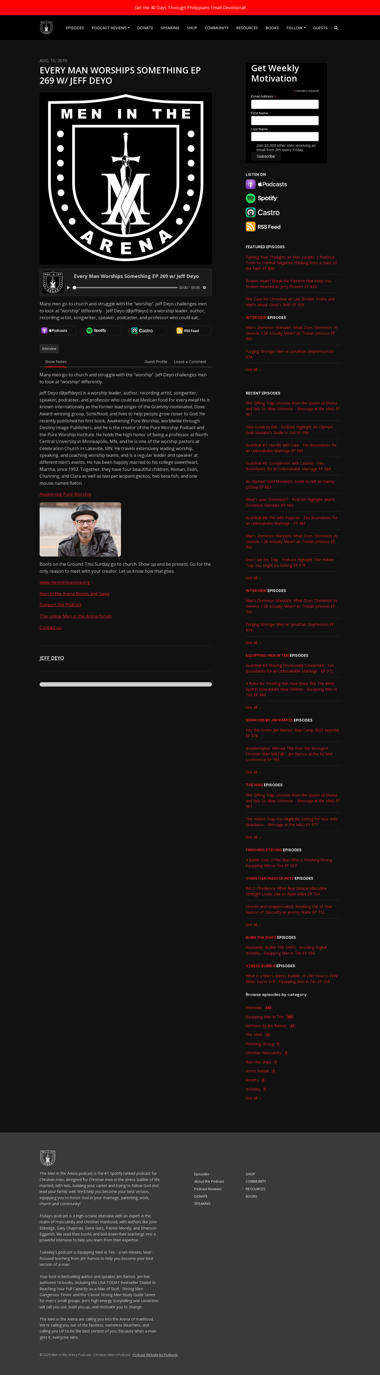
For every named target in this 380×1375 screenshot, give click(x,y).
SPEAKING (170, 27)
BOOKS (272, 27)
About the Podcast (209, 1181)
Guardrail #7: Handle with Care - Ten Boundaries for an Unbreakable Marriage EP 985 (291, 447)
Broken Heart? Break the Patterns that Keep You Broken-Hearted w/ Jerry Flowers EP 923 (288, 283)
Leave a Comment (190, 361)
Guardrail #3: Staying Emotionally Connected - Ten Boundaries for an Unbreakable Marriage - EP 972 (290, 668)
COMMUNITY (217, 27)
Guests (320, 27)
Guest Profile (156, 361)
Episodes (75, 27)
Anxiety (256, 1080)
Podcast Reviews (109, 27)
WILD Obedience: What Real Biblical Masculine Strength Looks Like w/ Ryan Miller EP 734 (286, 891)
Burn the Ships (261, 937)
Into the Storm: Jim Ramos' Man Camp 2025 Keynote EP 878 (292, 732)
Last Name (259, 129)
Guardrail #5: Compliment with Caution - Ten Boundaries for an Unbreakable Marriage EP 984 (288, 466)
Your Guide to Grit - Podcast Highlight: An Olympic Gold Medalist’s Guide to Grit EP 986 (289, 429)
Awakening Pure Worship (65, 494)
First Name (259, 113)
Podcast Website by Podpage (155, 1355)
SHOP (192, 27)
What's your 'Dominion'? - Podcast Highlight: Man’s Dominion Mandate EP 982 (290, 502)
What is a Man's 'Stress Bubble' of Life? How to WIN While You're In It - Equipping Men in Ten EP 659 (291, 978)
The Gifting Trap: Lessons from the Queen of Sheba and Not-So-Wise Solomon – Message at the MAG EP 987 (293, 408)
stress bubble (261, 965)
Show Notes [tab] (56, 361)
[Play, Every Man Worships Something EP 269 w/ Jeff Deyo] (69, 287)
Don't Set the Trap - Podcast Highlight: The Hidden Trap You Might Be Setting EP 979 (290, 562)
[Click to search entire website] (336, 28)
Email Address (263, 96)
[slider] (125, 287)
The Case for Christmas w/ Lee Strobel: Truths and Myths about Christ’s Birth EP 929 (290, 301)
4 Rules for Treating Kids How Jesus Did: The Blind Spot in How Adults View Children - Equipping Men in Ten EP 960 (291, 689)
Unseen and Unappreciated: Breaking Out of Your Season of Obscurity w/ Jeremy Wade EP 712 (289, 909)
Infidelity (256, 1089)
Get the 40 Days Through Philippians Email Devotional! (190, 8)
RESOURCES (247, 27)
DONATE (145, 27)
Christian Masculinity (270, 878)
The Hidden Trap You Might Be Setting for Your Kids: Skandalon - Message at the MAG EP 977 (292, 821)
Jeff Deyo (52, 658)
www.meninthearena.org (65, 582)
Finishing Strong (264, 849)
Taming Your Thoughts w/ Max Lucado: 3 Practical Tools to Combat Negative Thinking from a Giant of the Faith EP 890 (291, 262)
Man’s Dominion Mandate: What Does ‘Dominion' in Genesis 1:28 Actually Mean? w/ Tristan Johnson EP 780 (291, 333)
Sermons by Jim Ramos (269, 720)
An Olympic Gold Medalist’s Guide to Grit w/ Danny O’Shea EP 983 (290, 484)
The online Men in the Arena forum (76, 616)
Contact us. (51, 627)
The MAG (254, 784)
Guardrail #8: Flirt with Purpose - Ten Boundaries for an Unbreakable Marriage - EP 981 (291, 520)
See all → (254, 369)
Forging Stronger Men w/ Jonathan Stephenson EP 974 (290, 354)
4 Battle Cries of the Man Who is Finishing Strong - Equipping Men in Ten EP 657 (290, 862)
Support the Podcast (60, 605)
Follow (294, 27)
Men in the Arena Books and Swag (75, 594)
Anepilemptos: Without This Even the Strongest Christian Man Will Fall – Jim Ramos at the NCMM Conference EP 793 (289, 754)
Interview (256, 317)
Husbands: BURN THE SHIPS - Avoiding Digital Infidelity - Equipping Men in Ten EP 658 (286, 950)
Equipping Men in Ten (267, 655)
